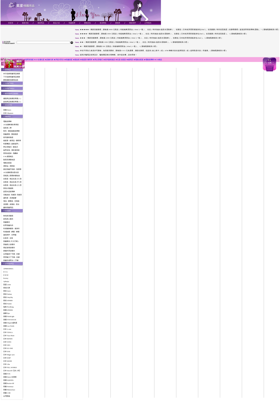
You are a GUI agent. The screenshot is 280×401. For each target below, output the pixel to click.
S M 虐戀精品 (8, 156)
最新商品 (41, 23)
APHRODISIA (8, 269)
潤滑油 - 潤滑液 (9, 166)
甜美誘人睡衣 (8, 219)
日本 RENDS (7, 339)
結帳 (270, 62)
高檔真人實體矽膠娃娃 (11, 176)
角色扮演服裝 (8, 216)
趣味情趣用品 (8, 207)
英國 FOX (6, 374)
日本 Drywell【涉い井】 (12, 371)
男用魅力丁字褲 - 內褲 (11, 257)
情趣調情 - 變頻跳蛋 (10, 134)
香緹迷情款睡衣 (9, 248)
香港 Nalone (7, 294)
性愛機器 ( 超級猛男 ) (11, 144)
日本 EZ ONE (8, 348)
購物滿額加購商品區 (10, 80)
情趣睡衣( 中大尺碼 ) (10, 241)
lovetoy (5, 278)
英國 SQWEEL (8, 380)
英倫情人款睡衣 (9, 244)
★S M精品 (158, 60)
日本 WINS (7, 342)
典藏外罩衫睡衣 (9, 251)
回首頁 (10, 23)
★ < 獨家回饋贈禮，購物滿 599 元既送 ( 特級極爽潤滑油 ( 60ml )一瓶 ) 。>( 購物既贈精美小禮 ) (115, 46)
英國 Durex (7, 110)
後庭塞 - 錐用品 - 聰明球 (12, 140)
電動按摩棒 (7, 121)
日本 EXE (6, 351)
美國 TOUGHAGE (9, 320)
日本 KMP (7, 358)
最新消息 (25, 23)
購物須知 (87, 23)
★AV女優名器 (39, 60)
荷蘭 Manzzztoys (9, 390)
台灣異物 (6, 396)
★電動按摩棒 (149, 60)
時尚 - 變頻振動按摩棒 (11, 131)
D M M (5, 275)
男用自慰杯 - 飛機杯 (10, 153)
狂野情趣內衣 (8, 225)
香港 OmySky (8, 297)
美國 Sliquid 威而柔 (10, 323)
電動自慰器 (7, 163)
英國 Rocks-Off (8, 383)
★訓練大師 (49, 60)
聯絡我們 (132, 23)
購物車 (117, 23)
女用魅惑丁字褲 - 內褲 (11, 254)
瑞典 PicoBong (8, 307)
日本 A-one (7, 329)
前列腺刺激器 (8, 137)
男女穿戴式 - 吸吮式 (10, 147)
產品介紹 (56, 23)
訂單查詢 (148, 23)
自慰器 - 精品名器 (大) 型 (12, 179)
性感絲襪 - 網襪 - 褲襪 (11, 232)
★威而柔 (129, 60)
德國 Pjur (6, 313)
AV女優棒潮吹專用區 (11, 125)
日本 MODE (7, 361)
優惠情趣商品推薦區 (11, 93)
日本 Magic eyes (9, 355)
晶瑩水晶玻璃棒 (9, 191)
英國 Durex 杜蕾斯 (10, 377)
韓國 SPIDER (8, 310)
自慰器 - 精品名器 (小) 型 (12, 185)
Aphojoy (6, 281)
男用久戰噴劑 (8, 188)
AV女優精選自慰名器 (11, 172)
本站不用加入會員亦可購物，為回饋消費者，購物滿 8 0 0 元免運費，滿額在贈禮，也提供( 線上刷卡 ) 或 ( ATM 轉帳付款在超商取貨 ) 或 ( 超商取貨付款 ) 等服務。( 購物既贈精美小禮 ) (150, 50)
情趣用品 (8, 116)
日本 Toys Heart (8, 336)
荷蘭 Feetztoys (8, 386)
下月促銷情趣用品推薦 (11, 77)
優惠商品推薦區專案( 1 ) (12, 98)
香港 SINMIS (8, 300)
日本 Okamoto (8, 113)
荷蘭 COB (6, 393)
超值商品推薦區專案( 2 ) (12, 102)
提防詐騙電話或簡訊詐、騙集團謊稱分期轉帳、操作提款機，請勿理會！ (105, 55)
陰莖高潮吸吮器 (9, 160)
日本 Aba (6, 364)
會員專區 (103, 23)
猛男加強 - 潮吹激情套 (11, 150)
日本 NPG (6, 345)
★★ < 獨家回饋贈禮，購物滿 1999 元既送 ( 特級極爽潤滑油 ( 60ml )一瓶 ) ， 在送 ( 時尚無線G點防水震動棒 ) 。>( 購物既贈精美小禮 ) (131, 42)
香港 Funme (7, 304)
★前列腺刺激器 (109, 60)
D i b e (5, 272)
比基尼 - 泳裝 (8, 238)
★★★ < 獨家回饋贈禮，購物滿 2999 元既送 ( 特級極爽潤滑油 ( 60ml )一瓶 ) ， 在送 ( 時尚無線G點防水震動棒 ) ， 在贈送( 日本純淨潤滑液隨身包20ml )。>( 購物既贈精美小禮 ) (148, 38)
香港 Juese (7, 291)
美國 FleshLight (8, 316)
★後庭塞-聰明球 (86, 60)
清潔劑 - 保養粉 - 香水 (11, 204)
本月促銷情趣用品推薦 (11, 74)
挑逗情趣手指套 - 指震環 (12, 169)
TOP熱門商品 (9, 83)
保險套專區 (8, 105)
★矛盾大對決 (59, 60)
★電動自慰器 (138, 60)
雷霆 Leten (7, 285)
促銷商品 (8, 70)
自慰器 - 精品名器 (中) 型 (12, 182)
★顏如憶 (76, 60)
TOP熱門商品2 (9, 88)
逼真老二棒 (7, 128)
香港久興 (6, 288)
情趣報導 (72, 23)
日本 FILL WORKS (10, 367)
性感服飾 (8, 211)
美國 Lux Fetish (8, 326)
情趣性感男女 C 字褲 (10, 260)
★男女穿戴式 (98, 60)
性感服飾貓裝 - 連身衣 (11, 228)
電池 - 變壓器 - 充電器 (11, 201)
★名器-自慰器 (120, 60)
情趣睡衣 (6, 222)
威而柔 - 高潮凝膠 (9, 198)
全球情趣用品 (9, 264)
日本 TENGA (8, 332)
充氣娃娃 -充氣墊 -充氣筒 (12, 195)
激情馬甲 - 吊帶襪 (9, 235)
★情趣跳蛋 (68, 60)
